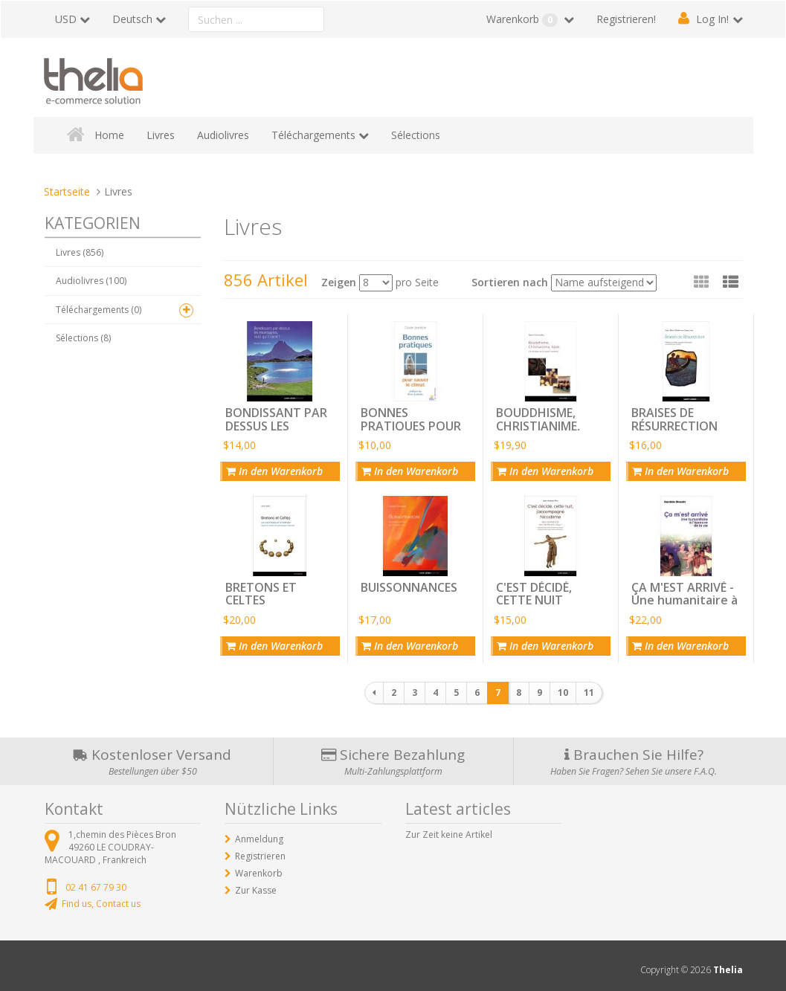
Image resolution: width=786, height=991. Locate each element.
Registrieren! (626, 19)
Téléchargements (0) (98, 309)
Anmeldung (259, 839)
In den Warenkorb (274, 471)
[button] (730, 282)
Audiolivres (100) (91, 280)
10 (563, 692)
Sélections (415, 135)
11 (589, 692)
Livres (160, 135)
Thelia (728, 969)
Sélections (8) (83, 338)
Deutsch (132, 19)
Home (109, 135)
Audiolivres (223, 135)
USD (66, 19)
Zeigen (338, 282)
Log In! (712, 19)
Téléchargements (313, 135)
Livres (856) (79, 252)
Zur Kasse (256, 890)
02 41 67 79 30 (95, 887)
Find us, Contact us (101, 903)
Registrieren (260, 856)
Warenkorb (523, 19)
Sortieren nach (509, 282)
